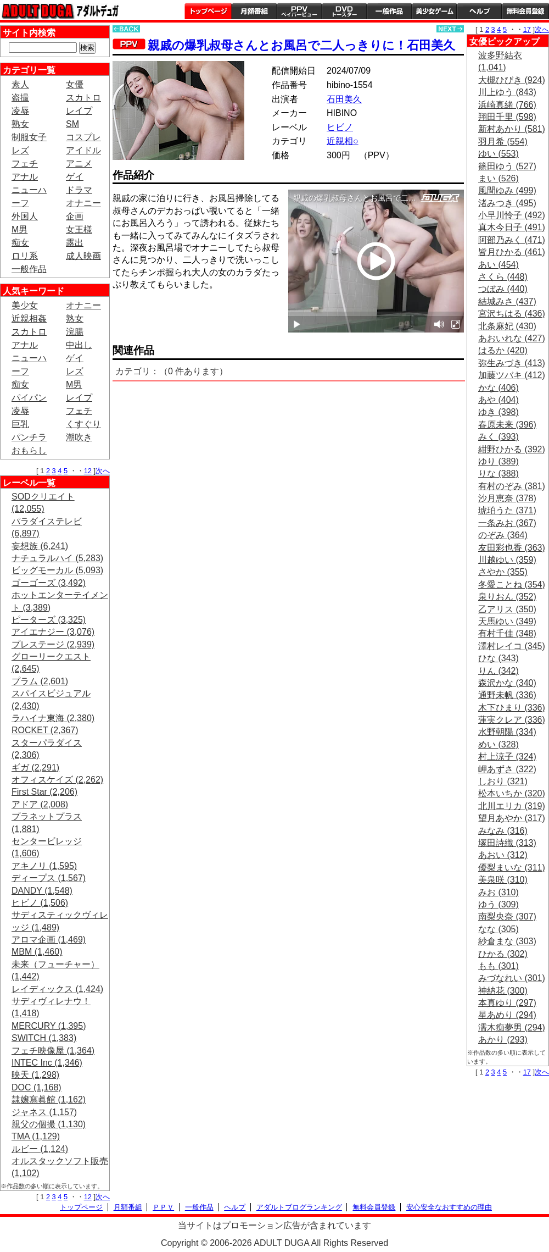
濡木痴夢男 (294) (511, 1027)
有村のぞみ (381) (511, 486)
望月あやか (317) (511, 818)
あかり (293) (503, 1039)
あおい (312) (503, 855)
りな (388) (498, 473)
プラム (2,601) (40, 681)
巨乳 (20, 424)
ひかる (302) (503, 954)
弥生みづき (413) (511, 363)
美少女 (25, 305)
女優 (74, 84)
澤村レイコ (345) (511, 646)
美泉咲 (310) (503, 879)
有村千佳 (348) (507, 633)
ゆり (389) (498, 461)
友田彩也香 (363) (511, 547)
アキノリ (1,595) (44, 866)
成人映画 (83, 256)
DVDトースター (344, 11)
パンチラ (29, 437)
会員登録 (525, 11)
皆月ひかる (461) (511, 252)
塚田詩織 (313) (507, 842)
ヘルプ (479, 11)
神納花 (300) (503, 990)
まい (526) (498, 178)
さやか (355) (503, 572)
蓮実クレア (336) (511, 719)
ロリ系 (25, 256)
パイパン (29, 397)
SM (72, 124)
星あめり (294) (507, 1015)
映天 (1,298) (35, 1074)
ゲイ (74, 176)
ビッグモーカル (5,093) (57, 570)
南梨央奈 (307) (507, 916)
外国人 (25, 216)
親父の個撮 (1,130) (49, 1124)
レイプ (79, 110)
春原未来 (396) (507, 424)
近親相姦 (29, 318)
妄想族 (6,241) (40, 546)
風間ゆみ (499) (507, 190)
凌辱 (20, 110)
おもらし (29, 450)
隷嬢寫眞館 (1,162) (49, 1099)
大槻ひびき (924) (511, 80)
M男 (19, 229)
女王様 (79, 229)
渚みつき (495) (507, 203)
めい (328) (498, 744)
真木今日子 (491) (511, 227)
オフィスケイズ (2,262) (57, 779)
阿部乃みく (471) (511, 240)
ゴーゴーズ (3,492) (49, 583)
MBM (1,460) (37, 951)
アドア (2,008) (40, 804)
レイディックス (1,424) (57, 989)
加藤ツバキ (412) (511, 375)
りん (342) (498, 670)
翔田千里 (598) (507, 116)
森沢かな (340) (507, 683)
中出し (79, 345)
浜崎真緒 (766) (507, 104)
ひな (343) (498, 658)
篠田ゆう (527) (507, 166)
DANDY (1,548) (42, 890)
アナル (25, 176)
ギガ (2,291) (35, 767)
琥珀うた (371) (507, 510)
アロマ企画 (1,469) (49, 939)
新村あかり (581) (511, 129)
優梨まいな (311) (511, 867)
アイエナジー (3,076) (53, 631)
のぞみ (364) (503, 535)
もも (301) (498, 966)
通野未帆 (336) (507, 695)
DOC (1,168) (36, 1087)
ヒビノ (340, 127)
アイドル (83, 150)
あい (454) (498, 264)
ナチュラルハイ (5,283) (57, 558)
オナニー (83, 203)
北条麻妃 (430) (507, 326)
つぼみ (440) (503, 288)
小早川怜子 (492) (511, 215)
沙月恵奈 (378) (507, 498)
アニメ (79, 163)
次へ (103, 471)
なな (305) (498, 929)
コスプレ (83, 137)
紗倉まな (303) (507, 941)
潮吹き (79, 437)
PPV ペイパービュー (299, 11)
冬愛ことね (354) (511, 584)
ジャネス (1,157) (44, 1112)
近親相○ (342, 141)
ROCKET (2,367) (45, 730)
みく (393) (498, 436)
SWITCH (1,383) (44, 1038)
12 (88, 471)
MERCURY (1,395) (49, 1026)
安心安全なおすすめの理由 (449, 1207)
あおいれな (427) (511, 338)
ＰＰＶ (163, 1207)
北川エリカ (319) (511, 806)
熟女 (20, 124)
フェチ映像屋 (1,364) (53, 1050)
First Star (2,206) (44, 791)
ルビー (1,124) (40, 1149)
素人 (20, 84)
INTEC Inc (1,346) (47, 1062)
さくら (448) (503, 276)
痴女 (20, 242)
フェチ (25, 163)
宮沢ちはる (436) (511, 313)
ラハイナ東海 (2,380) (53, 718)
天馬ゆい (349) (507, 621)
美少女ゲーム (434, 11)
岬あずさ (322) (507, 769)
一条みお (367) (507, 523)
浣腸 (74, 331)
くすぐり (83, 424)
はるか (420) (503, 350)
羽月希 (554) (503, 141)
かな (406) (498, 387)
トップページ (208, 11)
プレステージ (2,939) (53, 644)
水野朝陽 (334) (507, 731)
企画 (74, 216)
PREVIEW (197, 315)
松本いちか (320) (511, 793)
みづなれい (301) (511, 978)
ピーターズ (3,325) (49, 619)
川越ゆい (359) (507, 559)
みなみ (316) (503, 830)
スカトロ (83, 97)
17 (527, 29)
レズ (20, 150)
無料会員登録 (373, 1207)
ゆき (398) (498, 412)
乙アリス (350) (507, 609)
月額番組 (254, 11)
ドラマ (79, 190)
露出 (74, 242)
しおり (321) (503, 781)
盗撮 (20, 97)
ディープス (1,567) (49, 878)
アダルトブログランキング (299, 1207)
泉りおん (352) (507, 596)
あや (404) (498, 400)
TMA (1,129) (36, 1136)
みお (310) (498, 892)
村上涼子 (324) (507, 756)
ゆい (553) (498, 153)
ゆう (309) (498, 904)
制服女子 (29, 137)
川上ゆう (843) (507, 92)
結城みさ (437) (507, 301)
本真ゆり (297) (507, 1002)
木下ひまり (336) (511, 707)
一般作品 (389, 11)
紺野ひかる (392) (511, 449)
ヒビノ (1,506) (40, 902)
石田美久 (344, 99)
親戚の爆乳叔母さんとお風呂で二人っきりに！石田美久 (301, 45)
